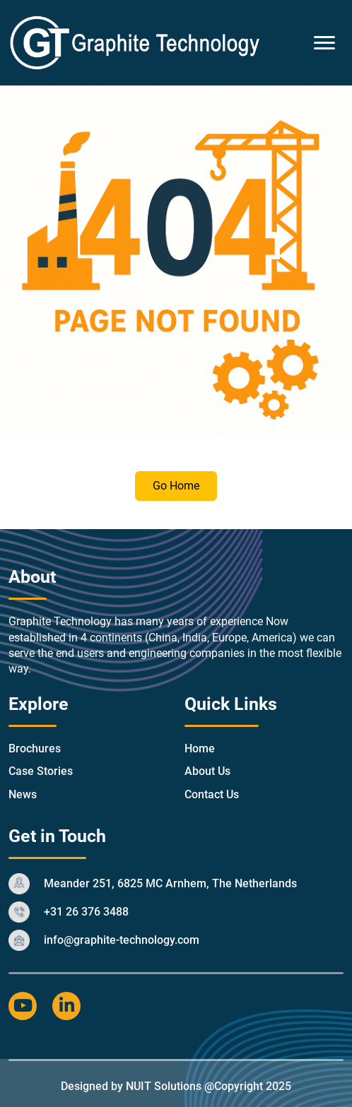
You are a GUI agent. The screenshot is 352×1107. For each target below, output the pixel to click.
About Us (207, 771)
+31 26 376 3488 (86, 911)
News (22, 794)
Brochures (34, 748)
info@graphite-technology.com (121, 940)
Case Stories (40, 771)
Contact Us (211, 794)
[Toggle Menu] (324, 43)
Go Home (176, 485)
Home (199, 748)
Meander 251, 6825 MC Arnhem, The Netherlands (170, 883)
